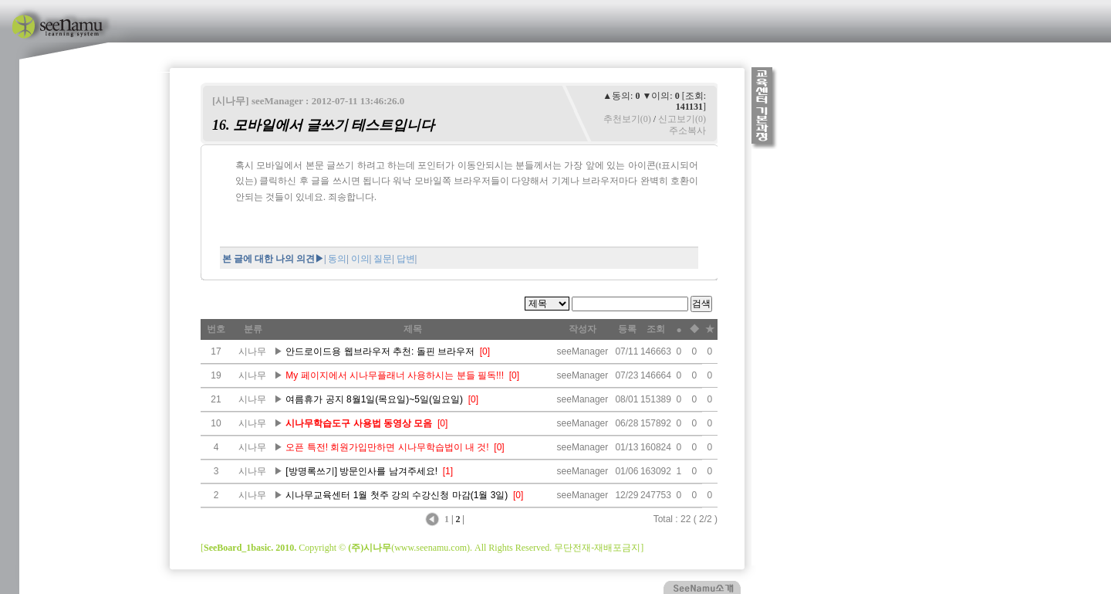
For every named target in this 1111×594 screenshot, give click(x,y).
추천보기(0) (627, 119)
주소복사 (687, 130)
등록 (627, 329)
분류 (253, 329)
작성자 (582, 329)
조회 (656, 329)
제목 (413, 329)
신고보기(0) (682, 119)
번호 (216, 329)
